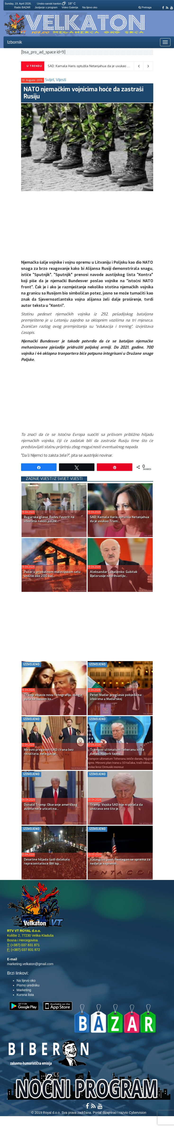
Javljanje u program (46, 7)
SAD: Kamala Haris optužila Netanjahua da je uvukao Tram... (119, 519)
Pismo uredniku (28, 985)
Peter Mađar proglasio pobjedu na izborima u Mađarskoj (116, 697)
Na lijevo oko (89, 7)
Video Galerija (70, 7)
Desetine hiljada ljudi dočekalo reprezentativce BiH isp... (47, 861)
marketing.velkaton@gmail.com (30, 964)
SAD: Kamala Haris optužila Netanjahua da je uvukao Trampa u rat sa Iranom (105, 66)
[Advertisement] (97, 224)
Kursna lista (25, 995)
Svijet (49, 79)
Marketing (24, 990)
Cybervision (137, 1112)
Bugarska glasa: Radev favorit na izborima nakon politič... (49, 519)
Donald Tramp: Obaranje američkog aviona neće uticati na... (50, 807)
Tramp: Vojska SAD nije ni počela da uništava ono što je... (116, 807)
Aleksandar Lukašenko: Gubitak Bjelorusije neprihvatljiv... (113, 574)
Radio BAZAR (22, 7)
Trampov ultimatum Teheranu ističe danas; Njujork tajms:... (117, 752)
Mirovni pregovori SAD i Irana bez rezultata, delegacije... (49, 752)
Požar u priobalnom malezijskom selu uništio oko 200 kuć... (52, 574)
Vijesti (61, 79)
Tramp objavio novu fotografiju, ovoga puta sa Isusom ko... (53, 697)
